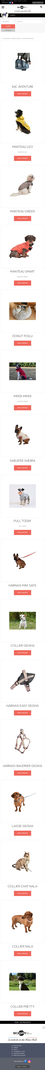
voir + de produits (22, 1022)
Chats (15, 1049)
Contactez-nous (18, 1053)
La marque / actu (19, 1051)
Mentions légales (19, 1055)
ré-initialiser (8, 30)
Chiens (15, 1047)
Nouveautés (17, 1045)
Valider (8, 26)
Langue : (36, 2)
